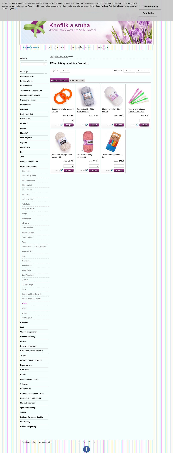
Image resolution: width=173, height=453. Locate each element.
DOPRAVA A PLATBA (55, 47)
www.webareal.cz (45, 442)
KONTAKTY (103, 47)
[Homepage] (31, 47)
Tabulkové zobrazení (59, 80)
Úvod (51, 56)
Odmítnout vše (150, 7)
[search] (44, 64)
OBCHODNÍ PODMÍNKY (80, 47)
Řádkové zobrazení (77, 80)
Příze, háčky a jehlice (61, 56)
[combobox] (129, 71)
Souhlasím (148, 13)
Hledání (24, 58)
